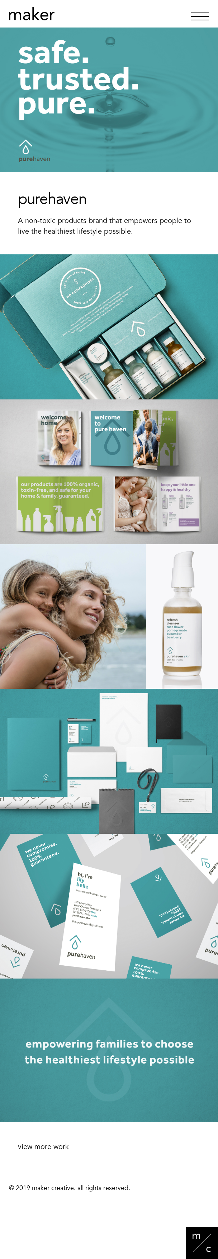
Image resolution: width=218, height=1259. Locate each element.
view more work (43, 1146)
